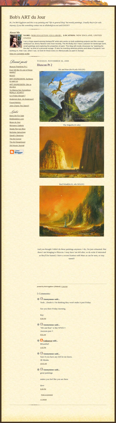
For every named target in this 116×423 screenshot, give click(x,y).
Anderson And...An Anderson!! (22, 99)
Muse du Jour (15, 122)
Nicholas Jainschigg (18, 132)
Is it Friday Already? (17, 96)
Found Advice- (15, 102)
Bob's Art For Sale (17, 116)
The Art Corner (15, 139)
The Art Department (17, 142)
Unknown (47, 340)
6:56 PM (43, 318)
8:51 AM (43, 334)
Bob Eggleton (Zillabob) (47, 35)
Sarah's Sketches (17, 135)
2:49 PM (65, 286)
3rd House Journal (17, 145)
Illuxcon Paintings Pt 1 (18, 67)
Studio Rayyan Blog (17, 129)
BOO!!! (12, 76)
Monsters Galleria (17, 125)
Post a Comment (47, 395)
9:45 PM (43, 389)
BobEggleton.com (17, 119)
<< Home (43, 399)
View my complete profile (20, 54)
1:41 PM (43, 347)
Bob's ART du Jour (27, 17)
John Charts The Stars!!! (19, 106)
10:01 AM (43, 363)
